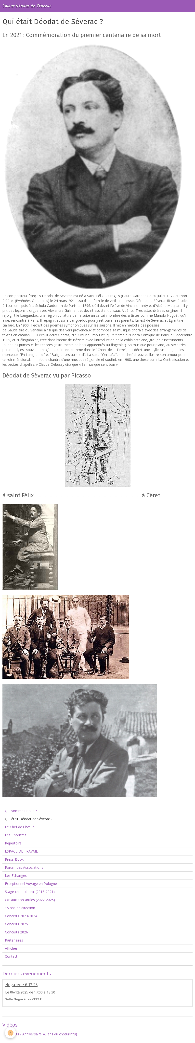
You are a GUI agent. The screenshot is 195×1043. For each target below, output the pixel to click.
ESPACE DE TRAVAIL (21, 851)
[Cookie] (10, 1032)
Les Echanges (16, 875)
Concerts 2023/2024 (21, 916)
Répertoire (13, 843)
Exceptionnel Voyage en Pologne (31, 883)
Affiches (11, 948)
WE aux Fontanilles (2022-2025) (30, 899)
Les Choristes (15, 835)
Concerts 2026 (16, 932)
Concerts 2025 (16, 924)
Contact (11, 956)
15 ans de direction (20, 907)
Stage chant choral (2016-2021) (30, 891)
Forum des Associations (24, 867)
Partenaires (14, 940)
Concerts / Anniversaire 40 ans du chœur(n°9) (41, 1034)
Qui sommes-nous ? (21, 810)
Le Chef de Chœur (19, 827)
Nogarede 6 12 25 (21, 984)
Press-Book (14, 859)
